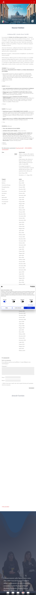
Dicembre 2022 (22, 263)
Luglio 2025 (21, 199)
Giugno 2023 (21, 251)
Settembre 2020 (22, 319)
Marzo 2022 (21, 282)
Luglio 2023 (21, 249)
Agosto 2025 (21, 197)
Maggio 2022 (21, 278)
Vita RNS (26, 34)
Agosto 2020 (21, 321)
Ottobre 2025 (22, 193)
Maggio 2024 (21, 228)
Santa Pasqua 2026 (23, 173)
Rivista (3, 195)
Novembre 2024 (22, 216)
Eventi (22, 34)
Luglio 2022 (21, 274)
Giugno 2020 (21, 325)
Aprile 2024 (21, 230)
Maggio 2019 (21, 346)
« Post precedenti (5, 506)
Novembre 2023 (22, 240)
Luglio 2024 (21, 224)
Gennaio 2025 (22, 211)
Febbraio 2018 (22, 350)
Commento (4, 366)
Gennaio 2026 (22, 187)
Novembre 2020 (22, 315)
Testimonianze (5, 199)
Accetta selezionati (18, 307)
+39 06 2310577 (5, 149)
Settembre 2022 (22, 269)
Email (3, 380)
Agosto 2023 (21, 247)
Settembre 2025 (22, 195)
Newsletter (4, 193)
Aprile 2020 (21, 329)
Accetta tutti (29, 307)
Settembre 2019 (22, 340)
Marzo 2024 (21, 232)
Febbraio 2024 (22, 234)
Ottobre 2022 (22, 267)
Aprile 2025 (21, 205)
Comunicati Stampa (6, 185)
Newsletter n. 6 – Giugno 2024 (25, 175)
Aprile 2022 (21, 280)
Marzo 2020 (21, 331)
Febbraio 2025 (22, 209)
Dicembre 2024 (22, 214)
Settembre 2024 (22, 220)
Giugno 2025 (21, 201)
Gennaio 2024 (22, 236)
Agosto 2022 (21, 271)
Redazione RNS (12, 34)
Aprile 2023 (21, 255)
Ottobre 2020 (22, 317)
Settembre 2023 (22, 245)
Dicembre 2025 (22, 189)
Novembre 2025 (22, 191)
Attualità (18, 34)
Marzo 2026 (21, 182)
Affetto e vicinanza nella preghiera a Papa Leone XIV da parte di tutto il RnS (26, 155)
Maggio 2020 (21, 327)
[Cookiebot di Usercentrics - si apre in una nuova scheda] (31, 286)
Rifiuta (6, 307)
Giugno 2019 (21, 344)
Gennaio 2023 (22, 261)
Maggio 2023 (21, 253)
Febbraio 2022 (22, 284)
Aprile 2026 (21, 180)
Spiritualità (4, 197)
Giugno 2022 (21, 276)
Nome (3, 377)
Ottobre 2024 (22, 218)
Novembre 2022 (22, 265)
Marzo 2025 (21, 207)
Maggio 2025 (21, 203)
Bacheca (3, 182)
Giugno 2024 (21, 226)
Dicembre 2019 (22, 336)
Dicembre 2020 (22, 313)
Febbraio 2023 (22, 259)
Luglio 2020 (21, 323)
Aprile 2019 (21, 348)
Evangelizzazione (5, 187)
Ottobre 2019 (22, 338)
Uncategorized (5, 201)
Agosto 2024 (21, 222)
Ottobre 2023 (22, 242)
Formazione (4, 191)
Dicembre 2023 (22, 238)
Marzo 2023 (21, 257)
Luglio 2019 (21, 342)
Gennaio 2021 (22, 311)
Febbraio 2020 (22, 334)
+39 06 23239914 (28, 148)
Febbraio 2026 (22, 185)
